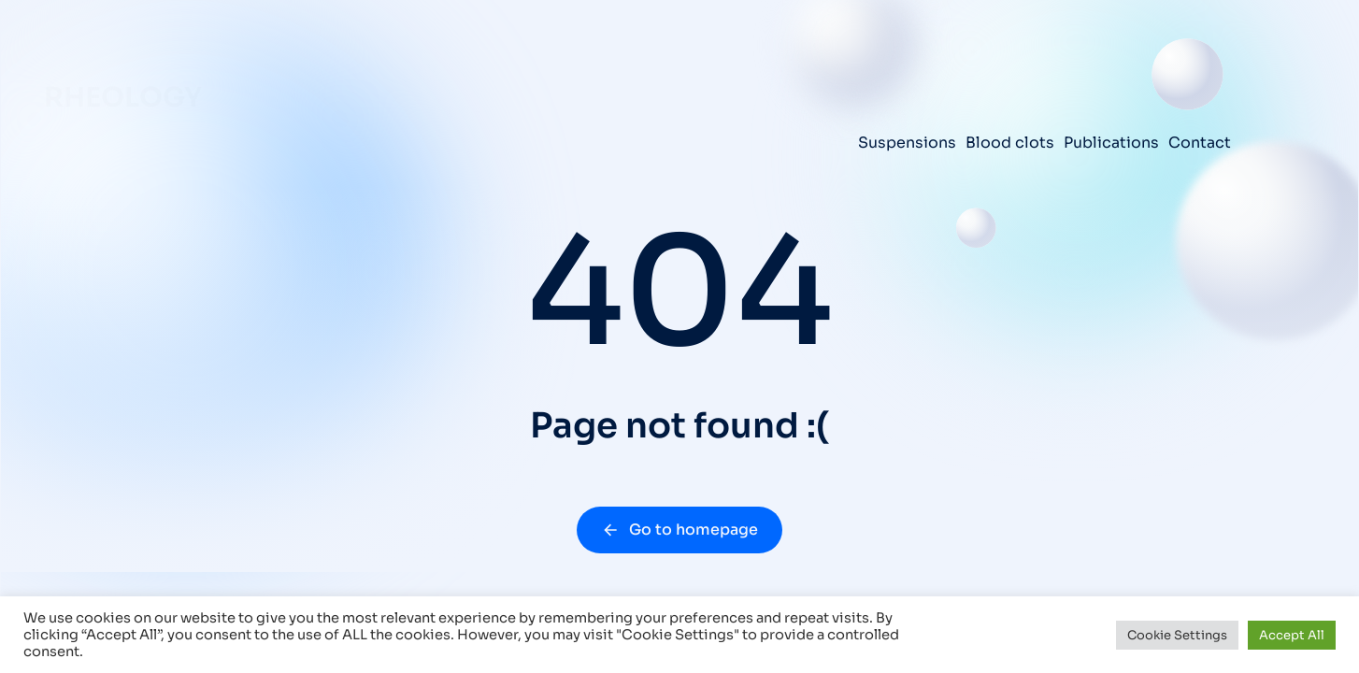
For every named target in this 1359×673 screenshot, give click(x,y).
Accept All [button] (1291, 635)
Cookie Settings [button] (1177, 635)
